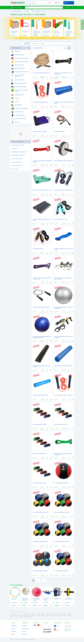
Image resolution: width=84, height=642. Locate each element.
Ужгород (20, 616)
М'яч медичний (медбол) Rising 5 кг (40, 570)
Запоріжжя (29, 613)
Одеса (18, 613)
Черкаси (64, 613)
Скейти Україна (14, 148)
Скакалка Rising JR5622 (59, 131)
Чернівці (38, 615)
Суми (11, 615)
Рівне (20, 615)
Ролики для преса (17, 94)
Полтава (56, 613)
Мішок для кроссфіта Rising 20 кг (40, 453)
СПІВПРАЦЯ (24, 625)
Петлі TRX (15, 122)
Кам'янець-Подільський (28, 616)
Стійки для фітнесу (18, 115)
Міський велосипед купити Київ (17, 145)
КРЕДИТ (13, 634)
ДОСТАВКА (13, 625)
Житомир (68, 613)
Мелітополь (69, 615)
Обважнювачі (16, 105)
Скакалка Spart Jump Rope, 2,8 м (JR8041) (63, 395)
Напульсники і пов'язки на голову (19, 90)
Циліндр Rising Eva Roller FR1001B (40, 395)
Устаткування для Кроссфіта (17, 75)
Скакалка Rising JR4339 (38, 248)
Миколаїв (38, 613)
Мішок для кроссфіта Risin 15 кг (61, 424)
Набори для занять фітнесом (20, 71)
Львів (25, 613)
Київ (11, 613)
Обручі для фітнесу (17, 79)
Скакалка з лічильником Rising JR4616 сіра (63, 190)
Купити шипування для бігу (16, 165)
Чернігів (60, 613)
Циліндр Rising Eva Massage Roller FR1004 (63, 365)
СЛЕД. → (42, 580)
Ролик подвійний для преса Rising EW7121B (63, 160)
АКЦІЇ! (49, 2)
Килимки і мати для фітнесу (20, 61)
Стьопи (14, 101)
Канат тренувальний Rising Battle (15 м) (41, 72)
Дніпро (21, 613)
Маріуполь (43, 613)
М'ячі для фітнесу (17, 65)
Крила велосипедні (15, 168)
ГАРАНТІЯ (13, 631)
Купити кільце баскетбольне (16, 162)
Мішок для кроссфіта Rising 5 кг (39, 482)
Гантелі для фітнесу (18, 54)
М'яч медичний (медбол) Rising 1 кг (61, 482)
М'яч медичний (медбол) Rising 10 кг (40, 512)
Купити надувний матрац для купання (18, 151)
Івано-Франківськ (49, 615)
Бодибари (15, 51)
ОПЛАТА (13, 628)
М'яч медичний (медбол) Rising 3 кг (40, 541)
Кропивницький (25, 615)
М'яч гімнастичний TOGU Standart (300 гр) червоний (36, 599)
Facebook (57, 626)
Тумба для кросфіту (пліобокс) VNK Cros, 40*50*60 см (15, 32)
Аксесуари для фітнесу (19, 118)
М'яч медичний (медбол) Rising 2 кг (61, 512)
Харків (14, 613)
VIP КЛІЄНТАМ (25, 628)
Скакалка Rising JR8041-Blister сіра (40, 102)
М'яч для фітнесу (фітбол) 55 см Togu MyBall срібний (25, 599)
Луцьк (65, 615)
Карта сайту (24, 639)
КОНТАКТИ (24, 634)
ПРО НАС (24, 631)
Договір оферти (31, 639)
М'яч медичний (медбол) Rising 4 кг (61, 541)
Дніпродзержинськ (33, 615)
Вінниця (48, 613)
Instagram (57, 630)
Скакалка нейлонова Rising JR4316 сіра (41, 307)
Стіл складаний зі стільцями (16, 158)
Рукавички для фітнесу (19, 83)
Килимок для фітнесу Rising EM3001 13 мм (42, 190)
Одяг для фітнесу (17, 111)
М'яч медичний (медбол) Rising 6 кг (61, 570)
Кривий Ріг (34, 613)
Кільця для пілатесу (18, 68)
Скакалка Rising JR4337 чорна (60, 219)
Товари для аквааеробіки (19, 108)
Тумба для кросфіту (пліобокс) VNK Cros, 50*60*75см (47, 32)
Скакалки (15, 98)
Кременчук (43, 615)
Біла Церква (61, 615)
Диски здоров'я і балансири (20, 58)
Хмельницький (15, 615)
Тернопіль (55, 615)
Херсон (52, 613)
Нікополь (11, 616)
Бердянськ (16, 616)
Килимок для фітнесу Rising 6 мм (40, 131)
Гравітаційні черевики (18, 86)
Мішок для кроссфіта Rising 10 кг (40, 424)
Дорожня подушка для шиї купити (18, 155)
